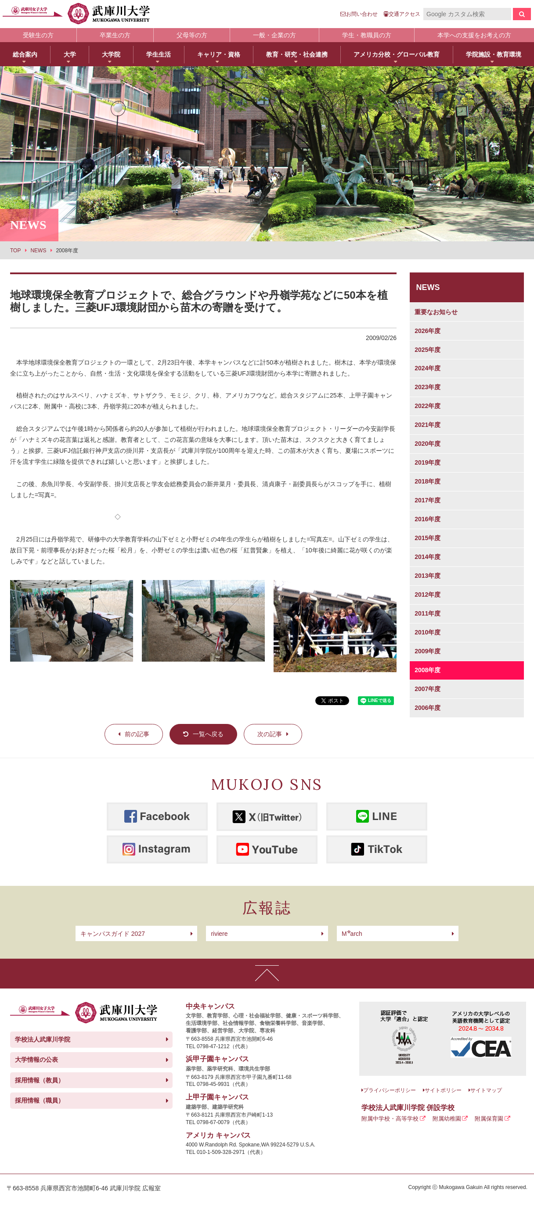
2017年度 (427, 500)
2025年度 (427, 349)
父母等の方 (192, 35)
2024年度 (427, 368)
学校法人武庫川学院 (42, 1039)
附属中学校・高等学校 (390, 1118)
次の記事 (269, 734)
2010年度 (427, 632)
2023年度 (427, 386)
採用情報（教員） (39, 1080)
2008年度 (427, 669)
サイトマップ (486, 1090)
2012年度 (427, 594)
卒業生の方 (115, 35)
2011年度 (427, 613)
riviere (219, 933)
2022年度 (427, 405)
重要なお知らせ (436, 311)
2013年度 (427, 575)
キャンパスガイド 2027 (112, 933)
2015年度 (427, 537)
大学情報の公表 (36, 1059)
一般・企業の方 (274, 35)
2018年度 (427, 481)
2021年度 (427, 424)
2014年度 (427, 556)
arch (352, 933)
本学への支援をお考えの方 (474, 35)
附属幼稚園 (447, 1118)
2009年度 (427, 651)
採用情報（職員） (39, 1100)
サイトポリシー (443, 1090)
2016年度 (427, 519)
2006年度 (427, 707)
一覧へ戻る (208, 734)
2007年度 (427, 688)
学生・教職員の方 (366, 35)
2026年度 (427, 330)
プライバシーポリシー (389, 1090)
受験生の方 (38, 35)
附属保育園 (489, 1118)
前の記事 (137, 734)
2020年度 (427, 443)
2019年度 (427, 462)
